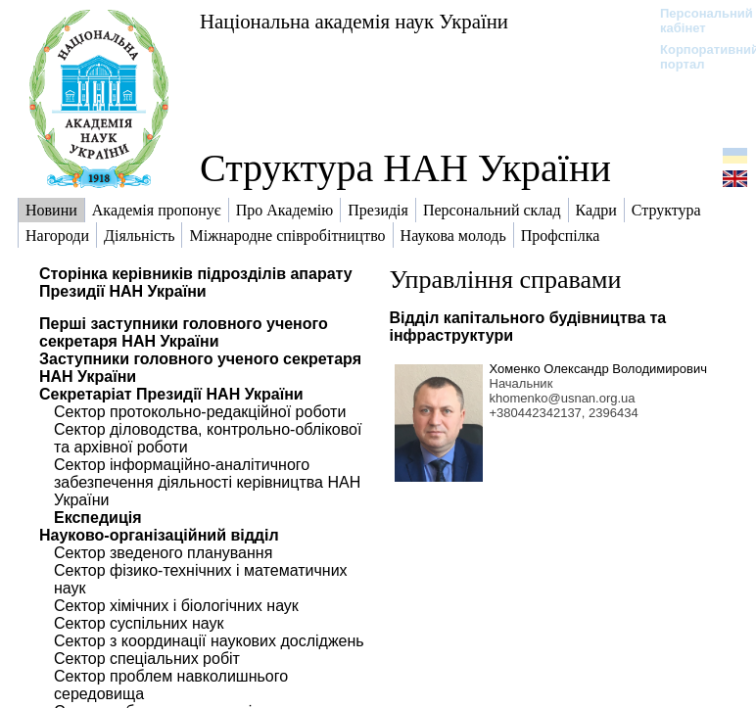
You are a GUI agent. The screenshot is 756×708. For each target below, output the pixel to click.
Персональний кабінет (696, 20)
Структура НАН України (405, 168)
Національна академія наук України (354, 21)
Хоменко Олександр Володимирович (598, 368)
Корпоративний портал (696, 56)
